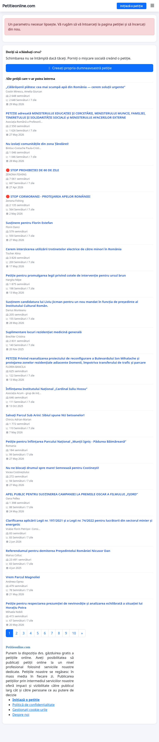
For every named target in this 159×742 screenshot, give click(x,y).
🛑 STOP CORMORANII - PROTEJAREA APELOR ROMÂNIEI (48, 196)
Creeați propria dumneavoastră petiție (79, 68)
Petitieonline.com (18, 6)
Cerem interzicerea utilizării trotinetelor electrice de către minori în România (64, 249)
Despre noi (20, 714)
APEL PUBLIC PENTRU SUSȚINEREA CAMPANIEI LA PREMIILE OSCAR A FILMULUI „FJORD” (72, 494)
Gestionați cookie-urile (29, 709)
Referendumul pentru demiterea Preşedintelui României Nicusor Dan (58, 551)
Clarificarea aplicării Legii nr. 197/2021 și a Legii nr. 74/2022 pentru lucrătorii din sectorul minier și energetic (79, 523)
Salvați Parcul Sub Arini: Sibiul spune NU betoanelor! (45, 415)
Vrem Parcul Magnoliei (23, 577)
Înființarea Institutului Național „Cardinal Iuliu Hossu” (46, 389)
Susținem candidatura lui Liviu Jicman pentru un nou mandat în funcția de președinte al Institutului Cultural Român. (72, 304)
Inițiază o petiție (131, 6)
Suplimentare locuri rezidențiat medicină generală (44, 332)
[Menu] (152, 6)
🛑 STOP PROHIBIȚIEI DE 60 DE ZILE (32, 170)
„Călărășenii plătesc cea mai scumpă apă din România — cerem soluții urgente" (65, 87)
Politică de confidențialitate (33, 704)
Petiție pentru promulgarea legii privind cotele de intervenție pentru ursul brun (66, 275)
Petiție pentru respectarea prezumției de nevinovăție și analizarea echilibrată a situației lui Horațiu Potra (74, 605)
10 (74, 633)
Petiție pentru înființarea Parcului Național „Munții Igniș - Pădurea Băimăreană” (66, 441)
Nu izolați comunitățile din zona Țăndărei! (37, 144)
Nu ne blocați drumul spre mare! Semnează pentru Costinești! (52, 468)
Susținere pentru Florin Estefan (29, 223)
